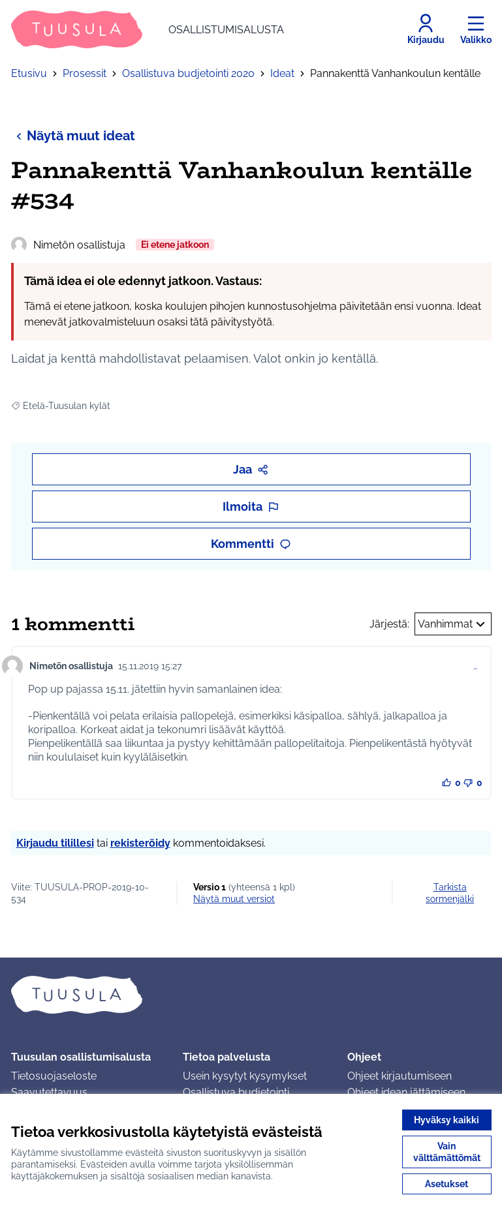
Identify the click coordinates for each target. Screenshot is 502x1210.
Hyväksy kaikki (446, 1120)
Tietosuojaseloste (54, 1076)
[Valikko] (476, 29)
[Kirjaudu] (426, 29)
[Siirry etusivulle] (147, 29)
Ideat (282, 73)
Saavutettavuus (49, 1092)
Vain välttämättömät (446, 1152)
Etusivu (29, 73)
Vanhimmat (453, 624)
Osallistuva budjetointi (236, 1092)
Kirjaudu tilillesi (55, 843)
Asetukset (446, 1184)
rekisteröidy (140, 843)
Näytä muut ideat (73, 135)
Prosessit (84, 73)
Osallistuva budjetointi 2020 (188, 73)
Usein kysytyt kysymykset (245, 1076)
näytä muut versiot (234, 899)
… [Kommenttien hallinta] (475, 666)
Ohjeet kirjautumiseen (399, 1076)
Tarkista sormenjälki (450, 893)
